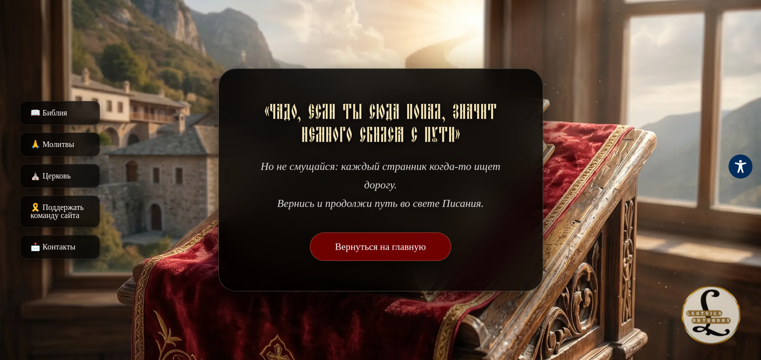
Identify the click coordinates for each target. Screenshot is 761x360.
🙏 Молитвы (52, 144)
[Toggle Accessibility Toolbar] (741, 167)
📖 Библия (48, 112)
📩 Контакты (52, 246)
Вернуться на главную (380, 247)
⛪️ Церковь (50, 176)
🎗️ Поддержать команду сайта (57, 211)
